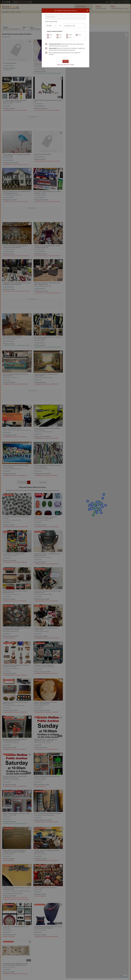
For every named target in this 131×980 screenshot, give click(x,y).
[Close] (87, 11)
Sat (60, 37)
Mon (51, 35)
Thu (80, 35)
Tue (60, 35)
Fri (50, 37)
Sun (70, 37)
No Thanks (71, 64)
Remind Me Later (61, 64)
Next (65, 61)
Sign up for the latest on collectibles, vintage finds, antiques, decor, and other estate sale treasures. (67, 49)
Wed (70, 35)
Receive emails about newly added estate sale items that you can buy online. (66, 45)
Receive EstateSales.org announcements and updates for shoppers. (64, 53)
